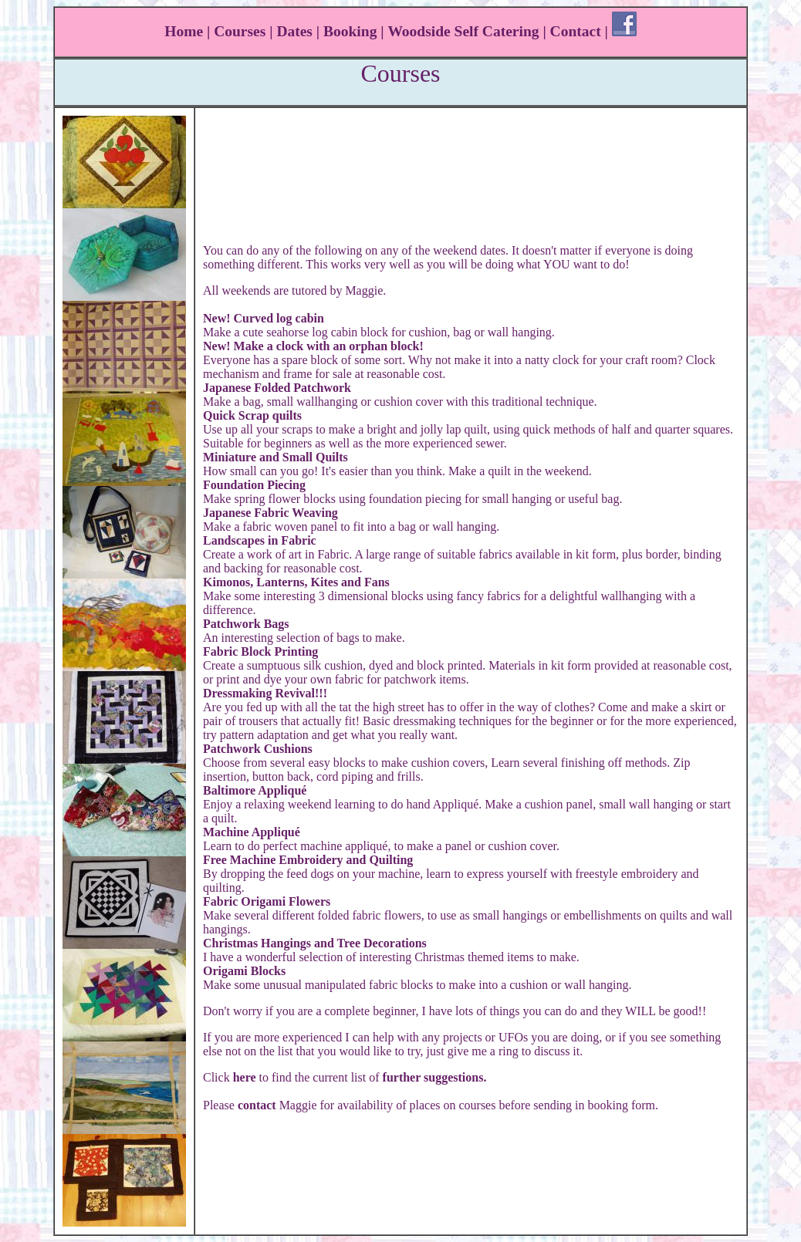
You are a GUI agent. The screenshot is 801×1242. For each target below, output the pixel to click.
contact (257, 1105)
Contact (575, 31)
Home (183, 31)
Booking (350, 31)
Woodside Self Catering (463, 31)
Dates (294, 31)
